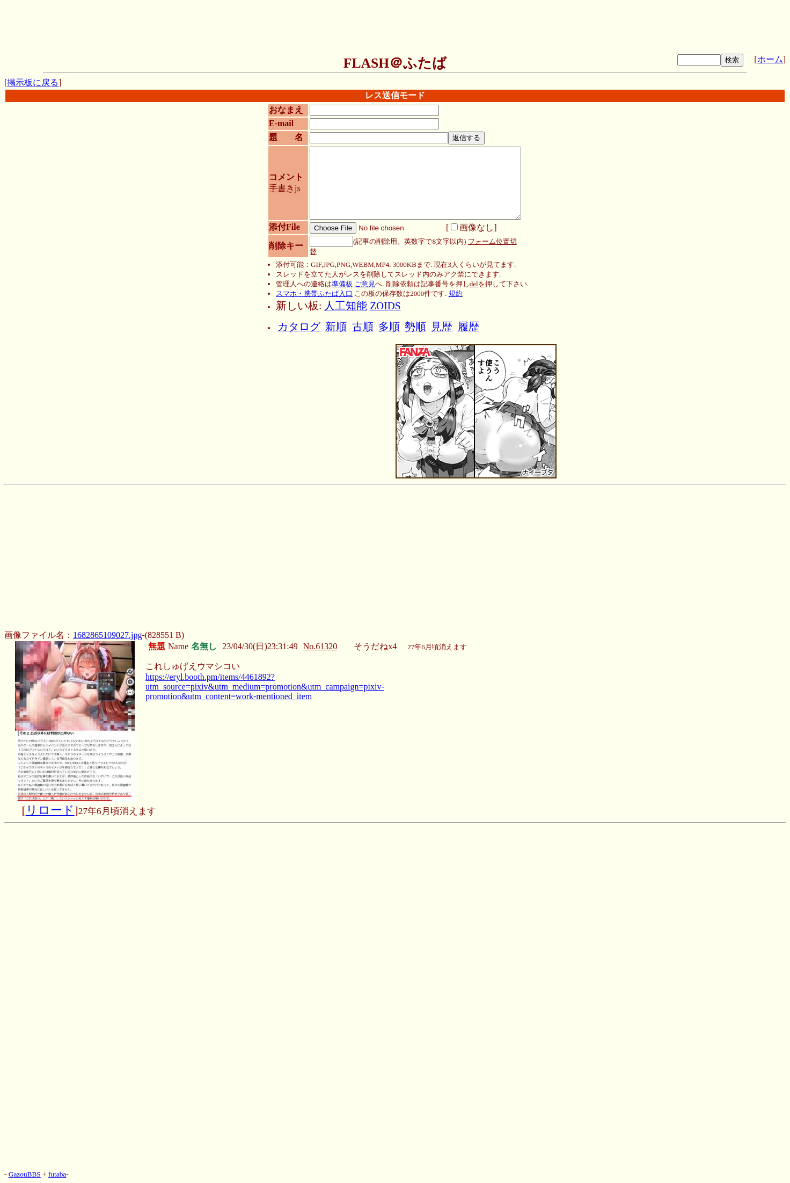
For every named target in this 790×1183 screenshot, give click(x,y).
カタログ (298, 326)
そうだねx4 (375, 646)
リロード (50, 810)
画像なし (472, 227)
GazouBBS (25, 1174)
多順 (389, 326)
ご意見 (364, 284)
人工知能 (345, 305)
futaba (57, 1174)
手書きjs (285, 188)
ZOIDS (385, 305)
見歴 (441, 326)
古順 (363, 326)
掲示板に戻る (32, 82)
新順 (336, 326)
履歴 (468, 326)
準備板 (342, 284)
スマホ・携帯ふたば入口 (314, 293)
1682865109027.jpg (107, 635)
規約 (456, 293)
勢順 (415, 326)
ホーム (770, 59)
